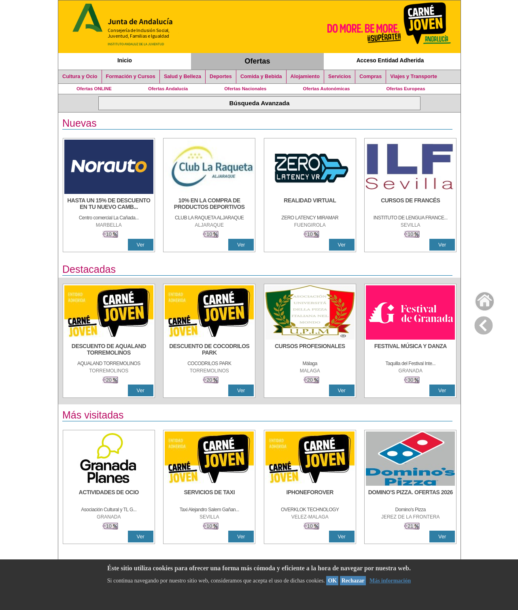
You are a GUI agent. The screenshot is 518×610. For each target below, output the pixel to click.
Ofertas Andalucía (168, 88)
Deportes (221, 76)
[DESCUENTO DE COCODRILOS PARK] (209, 350)
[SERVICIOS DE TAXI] (209, 496)
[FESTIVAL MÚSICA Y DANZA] (410, 350)
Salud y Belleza (182, 76)
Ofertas (257, 61)
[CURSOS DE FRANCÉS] (410, 204)
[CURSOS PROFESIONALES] (310, 350)
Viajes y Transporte (413, 76)
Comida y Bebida (261, 76)
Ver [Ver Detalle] (140, 245)
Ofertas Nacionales (245, 88)
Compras (370, 76)
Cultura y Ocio (80, 76)
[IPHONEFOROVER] (310, 496)
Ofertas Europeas (405, 88)
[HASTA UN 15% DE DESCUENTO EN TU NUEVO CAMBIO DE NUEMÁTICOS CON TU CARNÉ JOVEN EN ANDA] (108, 204)
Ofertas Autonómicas (326, 88)
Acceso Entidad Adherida (390, 60)
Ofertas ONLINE (94, 88)
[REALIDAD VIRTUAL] (310, 204)
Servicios (339, 76)
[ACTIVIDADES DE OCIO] (108, 496)
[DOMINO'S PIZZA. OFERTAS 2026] (410, 496)
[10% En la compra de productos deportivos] (209, 204)
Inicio (124, 60)
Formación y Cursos (130, 76)
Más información (390, 581)
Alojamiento (305, 76)
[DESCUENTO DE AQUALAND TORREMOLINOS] (108, 350)
